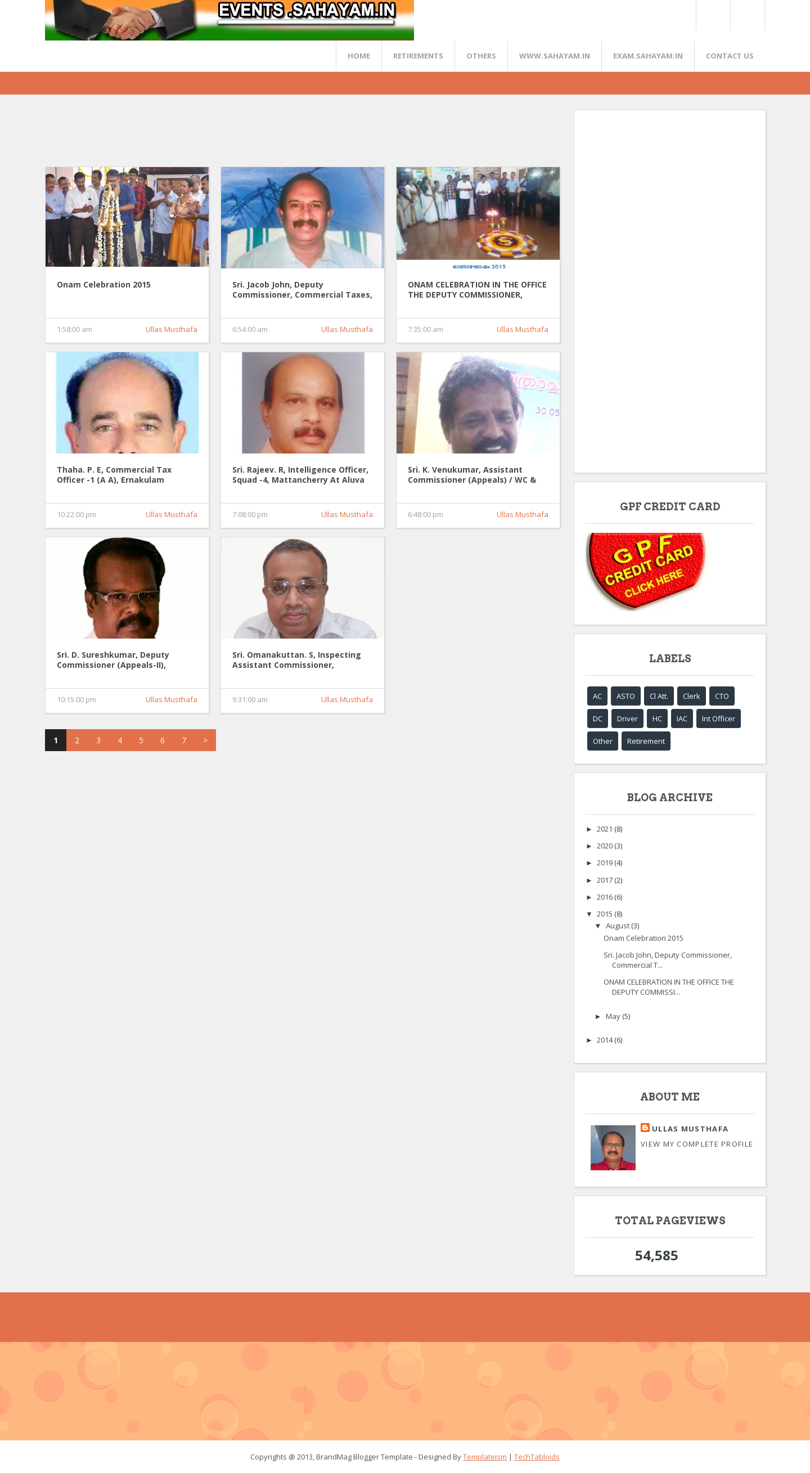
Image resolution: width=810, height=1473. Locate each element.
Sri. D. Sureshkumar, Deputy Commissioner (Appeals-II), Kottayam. (113, 660)
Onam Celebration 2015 (104, 285)
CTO (722, 696)
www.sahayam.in (554, 56)
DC (597, 718)
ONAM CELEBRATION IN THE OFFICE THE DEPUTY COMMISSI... (669, 987)
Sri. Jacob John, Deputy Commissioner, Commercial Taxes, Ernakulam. (302, 290)
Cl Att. (659, 696)
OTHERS (481, 56)
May (614, 1016)
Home (359, 56)
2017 (605, 880)
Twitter (713, 15)
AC (597, 696)
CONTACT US (730, 56)
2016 (605, 897)
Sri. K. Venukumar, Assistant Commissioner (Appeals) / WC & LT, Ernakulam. (472, 475)
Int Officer (718, 718)
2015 (605, 914)
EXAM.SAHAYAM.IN (648, 56)
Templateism (485, 1457)
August (618, 925)
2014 (605, 1040)
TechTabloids (537, 1457)
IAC (682, 718)
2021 (605, 829)
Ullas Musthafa (171, 329)
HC (657, 718)
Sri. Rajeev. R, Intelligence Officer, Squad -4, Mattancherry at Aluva (300, 475)
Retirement (646, 741)
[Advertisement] (249, 135)
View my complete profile (697, 1144)
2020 (605, 846)
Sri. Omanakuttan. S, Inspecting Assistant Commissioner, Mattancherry (296, 660)
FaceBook (745, 15)
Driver (627, 718)
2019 (605, 862)
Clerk (691, 696)
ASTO (625, 696)
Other (603, 741)
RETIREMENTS (418, 56)
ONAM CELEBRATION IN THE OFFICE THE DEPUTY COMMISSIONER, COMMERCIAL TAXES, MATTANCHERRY (477, 290)
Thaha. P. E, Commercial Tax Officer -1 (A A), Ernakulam (114, 475)
